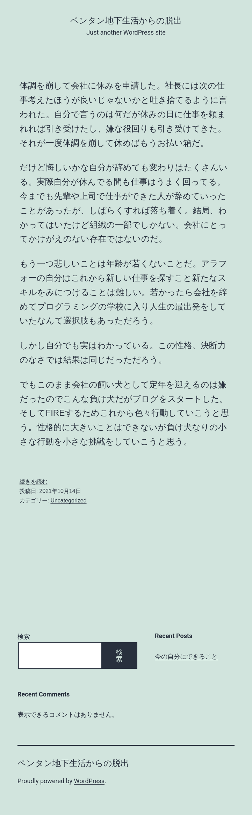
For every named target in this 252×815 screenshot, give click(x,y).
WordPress (89, 781)
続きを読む (34, 482)
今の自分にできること (186, 656)
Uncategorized (68, 500)
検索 (23, 636)
